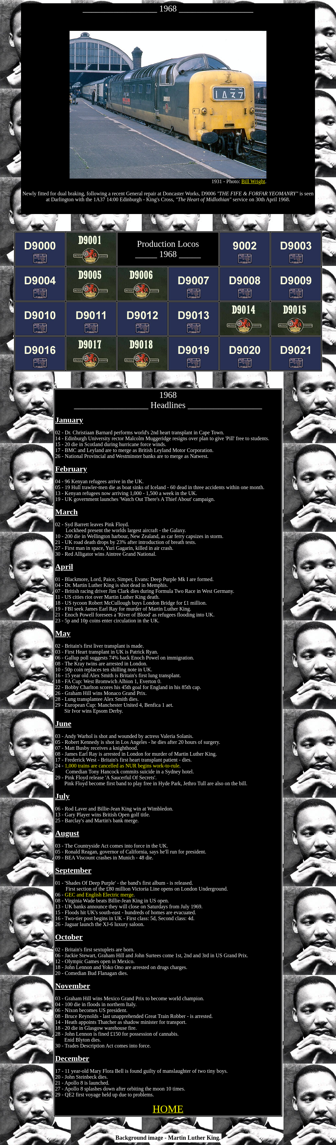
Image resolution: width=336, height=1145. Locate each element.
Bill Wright (253, 181)
